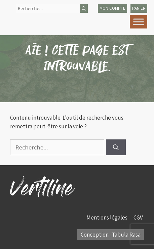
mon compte (112, 8)
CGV (138, 217)
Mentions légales (107, 217)
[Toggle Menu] (138, 21)
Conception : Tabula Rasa (111, 234)
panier (139, 8)
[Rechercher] (84, 8)
